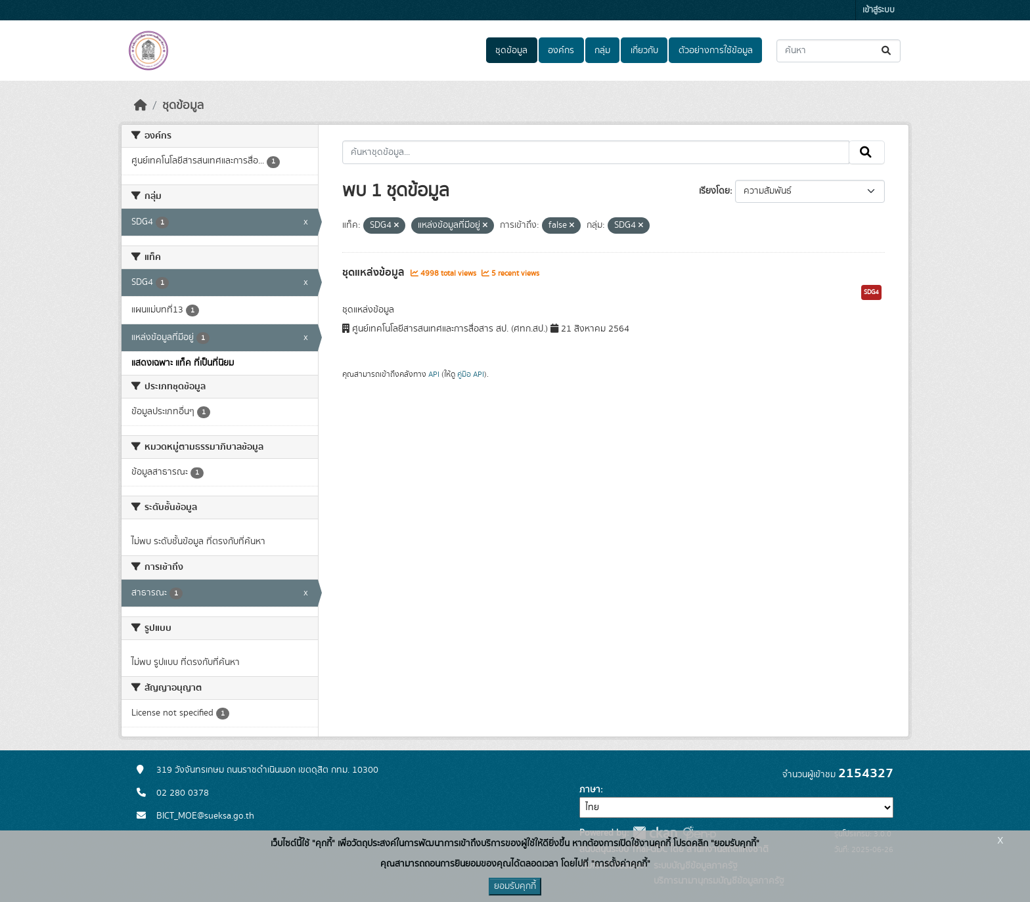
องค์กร (561, 50)
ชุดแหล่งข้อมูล (374, 272)
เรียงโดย (714, 191)
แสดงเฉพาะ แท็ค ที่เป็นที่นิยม (182, 363)
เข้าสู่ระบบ (878, 10)
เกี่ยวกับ (644, 50)
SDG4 (871, 292)
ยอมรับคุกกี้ (515, 886)
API (433, 374)
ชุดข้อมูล (511, 50)
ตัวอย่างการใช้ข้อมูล (716, 50)
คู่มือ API (470, 374)
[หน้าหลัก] (140, 105)
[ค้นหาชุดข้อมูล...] (838, 50)
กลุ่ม (602, 50)
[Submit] (887, 50)
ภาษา (589, 789)
